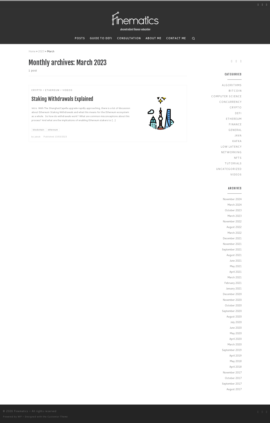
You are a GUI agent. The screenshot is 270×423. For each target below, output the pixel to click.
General (235, 130)
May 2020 (236, 333)
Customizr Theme (57, 416)
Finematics (21, 411)
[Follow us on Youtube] (258, 5)
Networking (231, 152)
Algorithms (232, 85)
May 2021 (236, 266)
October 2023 (233, 210)
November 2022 (232, 221)
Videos (236, 174)
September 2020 (232, 311)
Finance (235, 124)
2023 (41, 51)
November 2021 (232, 244)
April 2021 (235, 271)
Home (32, 51)
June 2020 (236, 327)
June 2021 (236, 260)
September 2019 (232, 350)
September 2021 (232, 249)
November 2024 (232, 199)
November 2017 (232, 372)
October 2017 (233, 378)
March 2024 (234, 204)
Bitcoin (235, 90)
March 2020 (234, 344)
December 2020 (232, 294)
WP (20, 416)
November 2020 (232, 300)
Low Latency (231, 146)
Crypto (236, 107)
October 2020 (233, 305)
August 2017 (234, 389)
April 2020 (235, 339)
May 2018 (236, 361)
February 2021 (233, 283)
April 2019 (235, 355)
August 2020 (234, 316)
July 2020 (236, 322)
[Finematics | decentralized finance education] (135, 18)
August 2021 (234, 255)
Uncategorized (229, 169)
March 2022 (234, 232)
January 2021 (234, 288)
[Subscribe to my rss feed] (266, 5)
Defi (238, 113)
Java (238, 135)
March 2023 (234, 216)
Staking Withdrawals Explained (62, 99)
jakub (37, 136)
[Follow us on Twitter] (262, 5)
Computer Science (226, 96)
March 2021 (234, 277)
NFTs (238, 158)
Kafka (237, 141)
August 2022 (234, 227)
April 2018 (235, 366)
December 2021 (232, 238)
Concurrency (230, 102)
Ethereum (234, 119)
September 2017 (232, 383)
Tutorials (233, 163)
